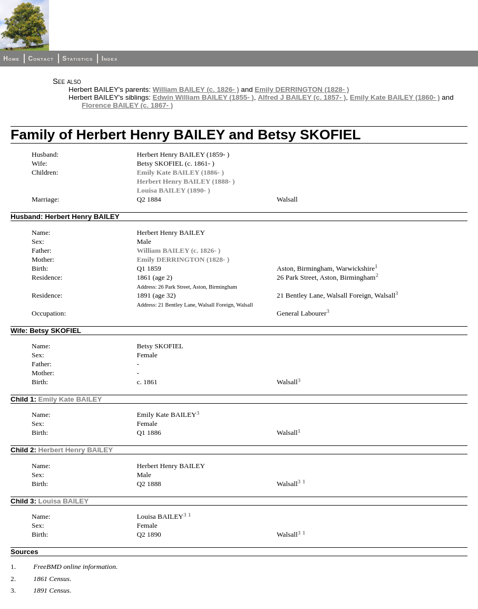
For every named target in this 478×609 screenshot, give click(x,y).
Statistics (77, 58)
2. (13, 579)
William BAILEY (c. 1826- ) (196, 89)
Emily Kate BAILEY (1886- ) (179, 172)
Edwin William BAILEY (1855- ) (203, 97)
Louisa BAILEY (63, 501)
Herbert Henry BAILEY (75, 450)
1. (13, 566)
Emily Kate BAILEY (70, 399)
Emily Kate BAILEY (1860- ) (395, 97)
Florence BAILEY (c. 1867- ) (127, 105)
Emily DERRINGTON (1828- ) (302, 89)
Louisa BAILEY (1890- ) (173, 190)
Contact (40, 58)
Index (110, 58)
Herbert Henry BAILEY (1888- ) (185, 181)
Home (11, 58)
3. (13, 590)
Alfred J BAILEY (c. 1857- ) (302, 97)
